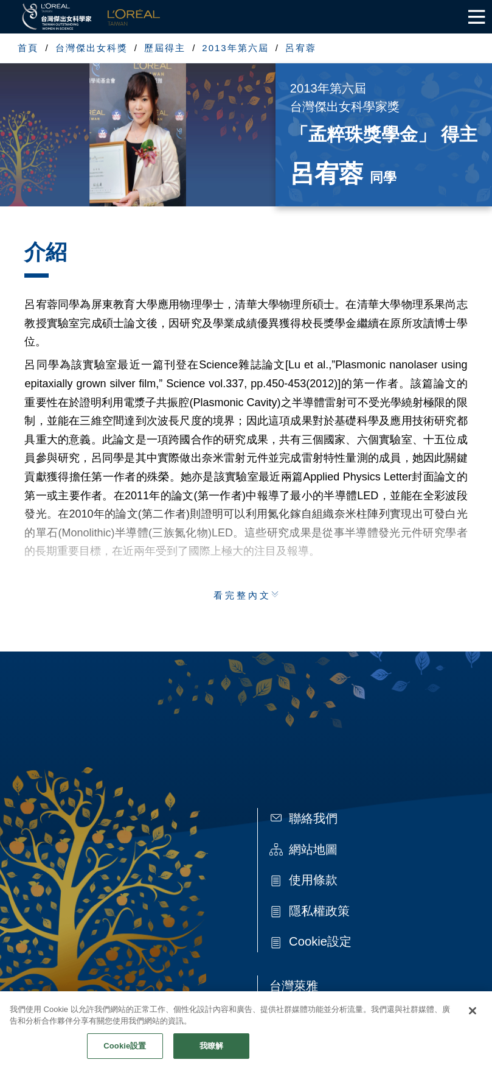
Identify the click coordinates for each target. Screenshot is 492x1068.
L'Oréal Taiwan (134, 17)
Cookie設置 (124, 1052)
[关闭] (472, 1017)
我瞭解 (211, 1052)
